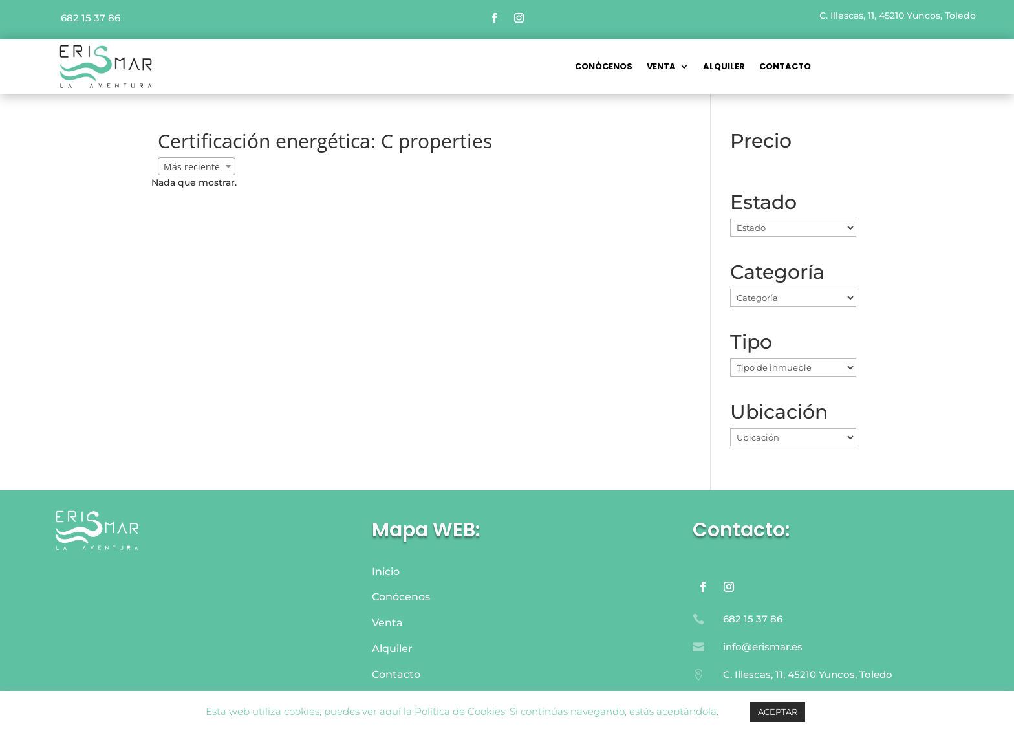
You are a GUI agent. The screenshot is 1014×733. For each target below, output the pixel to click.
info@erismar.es (763, 646)
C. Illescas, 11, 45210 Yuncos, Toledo (897, 15)
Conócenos (401, 597)
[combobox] (196, 166)
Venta (387, 623)
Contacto (785, 67)
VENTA (661, 67)
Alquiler (724, 67)
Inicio (386, 571)
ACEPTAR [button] (777, 711)
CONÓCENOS (603, 67)
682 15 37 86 (90, 18)
